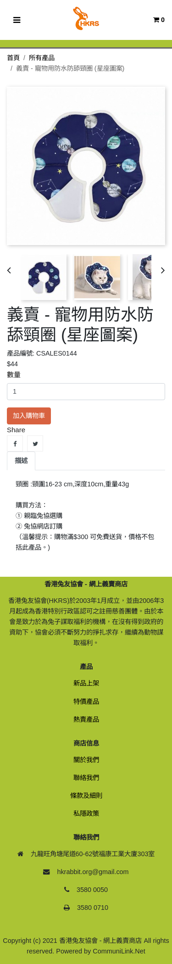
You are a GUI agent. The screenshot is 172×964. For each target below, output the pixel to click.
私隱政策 (86, 813)
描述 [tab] (21, 460)
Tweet (35, 443)
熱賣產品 (86, 719)
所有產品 (42, 57)
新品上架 (86, 683)
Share (15, 443)
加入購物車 (29, 415)
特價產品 (86, 701)
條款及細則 (86, 795)
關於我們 (86, 759)
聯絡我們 (86, 777)
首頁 (13, 57)
